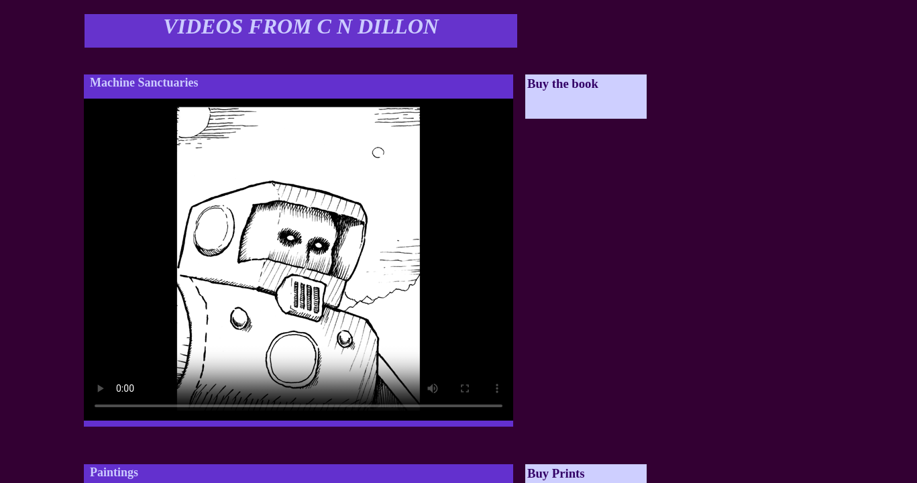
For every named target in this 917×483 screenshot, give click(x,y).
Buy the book (562, 83)
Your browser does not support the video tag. (298, 260)
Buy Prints (556, 473)
